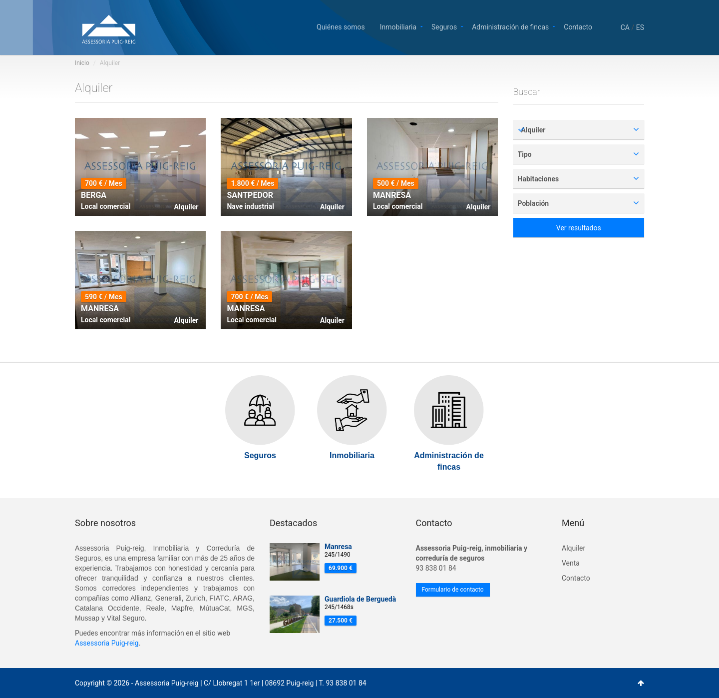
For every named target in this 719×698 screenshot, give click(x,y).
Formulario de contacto (453, 589)
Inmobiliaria (398, 26)
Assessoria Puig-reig (107, 643)
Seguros (444, 26)
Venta (571, 563)
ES (640, 27)
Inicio (82, 62)
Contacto (578, 26)
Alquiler (573, 548)
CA (625, 27)
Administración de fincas (510, 26)
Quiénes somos (341, 26)
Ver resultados (578, 228)
